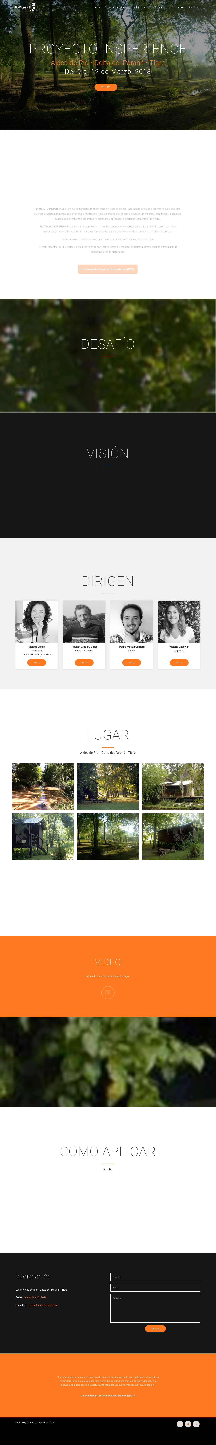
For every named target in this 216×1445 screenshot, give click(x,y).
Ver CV (37, 662)
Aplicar (181, 7)
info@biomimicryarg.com (44, 1305)
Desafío (135, 7)
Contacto (193, 7)
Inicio (97, 7)
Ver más (106, 87)
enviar (155, 1328)
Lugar (169, 7)
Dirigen (158, 7)
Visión (147, 7)
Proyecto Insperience (115, 7)
